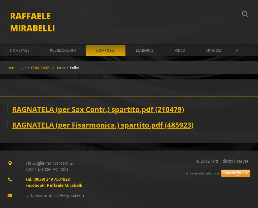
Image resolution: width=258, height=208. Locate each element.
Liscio (60, 67)
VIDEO (180, 50)
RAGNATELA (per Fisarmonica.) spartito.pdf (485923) (103, 125)
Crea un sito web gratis (203, 173)
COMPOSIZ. (105, 50)
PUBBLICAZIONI (63, 50)
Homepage (19, 50)
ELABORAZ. (145, 50)
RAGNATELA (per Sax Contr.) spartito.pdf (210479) (98, 109)
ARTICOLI (213, 50)
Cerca (245, 14)
